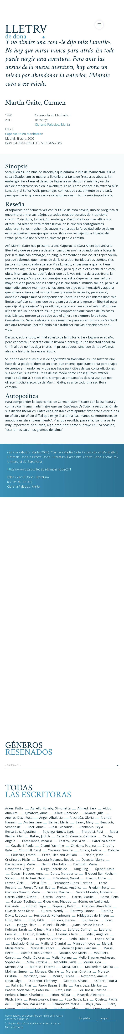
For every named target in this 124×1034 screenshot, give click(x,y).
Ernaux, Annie (96, 878)
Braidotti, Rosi (92, 831)
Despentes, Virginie (19, 869)
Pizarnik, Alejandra (90, 995)
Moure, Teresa (63, 976)
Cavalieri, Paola (22, 845)
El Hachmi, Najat (33, 878)
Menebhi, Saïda (65, 962)
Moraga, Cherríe (47, 971)
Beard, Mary (84, 822)
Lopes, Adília (104, 939)
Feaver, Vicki (14, 883)
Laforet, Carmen (80, 929)
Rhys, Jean (94, 1004)
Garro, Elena (109, 897)
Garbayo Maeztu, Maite (22, 892)
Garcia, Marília (83, 897)
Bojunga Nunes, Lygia (59, 831)
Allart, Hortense (66, 813)
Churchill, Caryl (30, 850)
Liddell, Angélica (96, 934)
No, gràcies (84, 1020)
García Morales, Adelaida (94, 892)
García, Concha (54, 897)
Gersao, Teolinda (23, 901)
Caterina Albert (103, 841)
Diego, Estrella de (54, 869)
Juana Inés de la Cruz (88, 925)
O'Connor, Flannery (42, 981)
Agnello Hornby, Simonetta (50, 808)
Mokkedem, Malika (99, 967)
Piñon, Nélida (60, 995)
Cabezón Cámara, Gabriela (76, 836)
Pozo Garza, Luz (76, 999)
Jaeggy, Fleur (26, 925)
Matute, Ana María (73, 953)
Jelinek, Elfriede (54, 925)
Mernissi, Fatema (42, 967)
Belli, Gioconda (61, 827)
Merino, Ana (14, 967)
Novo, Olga (13, 981)
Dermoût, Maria (85, 864)
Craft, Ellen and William (59, 855)
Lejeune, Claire (67, 934)
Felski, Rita (38, 883)
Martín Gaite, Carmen (36, 953)
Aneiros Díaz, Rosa (18, 817)
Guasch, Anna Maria (19, 911)
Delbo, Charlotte (54, 864)
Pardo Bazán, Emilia (53, 985)
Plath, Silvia (13, 999)
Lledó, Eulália (78, 939)
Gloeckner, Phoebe (57, 901)
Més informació (14, 1029)
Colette (113, 850)
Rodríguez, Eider (66, 1009)
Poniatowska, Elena (43, 999)
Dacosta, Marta (93, 859)
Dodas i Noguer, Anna (27, 873)
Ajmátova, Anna (36, 813)
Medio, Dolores (33, 957)
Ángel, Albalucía (51, 817)
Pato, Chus (63, 990)
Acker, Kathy (14, 808)
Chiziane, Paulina (83, 845)
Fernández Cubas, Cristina (72, 883)
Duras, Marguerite (64, 873)
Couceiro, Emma (23, 855)
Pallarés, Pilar (21, 985)
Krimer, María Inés (48, 929)
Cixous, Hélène (90, 850)
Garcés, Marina (58, 892)
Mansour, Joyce (84, 943)
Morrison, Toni (35, 976)
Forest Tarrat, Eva (36, 887)
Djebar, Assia (104, 869)
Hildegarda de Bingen (93, 915)
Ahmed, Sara (87, 808)
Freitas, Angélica (69, 887)
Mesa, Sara (70, 967)
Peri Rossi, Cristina (92, 990)
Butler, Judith (40, 836)
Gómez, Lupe (36, 906)
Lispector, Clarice (49, 939)
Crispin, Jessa (93, 855)
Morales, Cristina (79, 971)
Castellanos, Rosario (37, 841)
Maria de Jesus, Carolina (79, 948)
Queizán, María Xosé (31, 1004)
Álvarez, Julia (94, 813)
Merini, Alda (92, 962)
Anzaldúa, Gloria (82, 817)
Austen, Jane (32, 822)
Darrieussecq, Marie (20, 864)
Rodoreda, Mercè (34, 1009)
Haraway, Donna (82, 911)
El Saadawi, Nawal (66, 878)
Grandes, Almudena (96, 906)
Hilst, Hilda (13, 920)
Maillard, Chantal (53, 943)
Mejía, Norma (62, 957)
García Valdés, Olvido (21, 897)
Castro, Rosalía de (72, 841)
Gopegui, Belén (64, 906)
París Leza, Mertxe (88, 985)
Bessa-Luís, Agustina (20, 831)
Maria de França (42, 948)
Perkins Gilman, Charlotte (24, 995)
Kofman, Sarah (16, 929)
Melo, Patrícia (37, 962)
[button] (62, 765)
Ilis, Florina (90, 920)
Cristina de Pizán (17, 859)
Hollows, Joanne (63, 920)
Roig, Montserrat (97, 1009)
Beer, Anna (36, 827)
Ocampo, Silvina (75, 981)
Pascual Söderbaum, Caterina (27, 990)
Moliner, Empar (16, 971)
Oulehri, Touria (105, 981)
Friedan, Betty (98, 887)
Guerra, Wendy (52, 911)
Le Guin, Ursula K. (36, 934)
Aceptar (104, 1020)
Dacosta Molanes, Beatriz (56, 859)
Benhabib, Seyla (91, 827)
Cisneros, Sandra (60, 850)
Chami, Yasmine (52, 845)
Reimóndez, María (66, 1004)
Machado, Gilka (23, 943)
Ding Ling (81, 869)
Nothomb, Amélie (94, 976)
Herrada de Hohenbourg (52, 915)
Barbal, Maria (59, 822)
